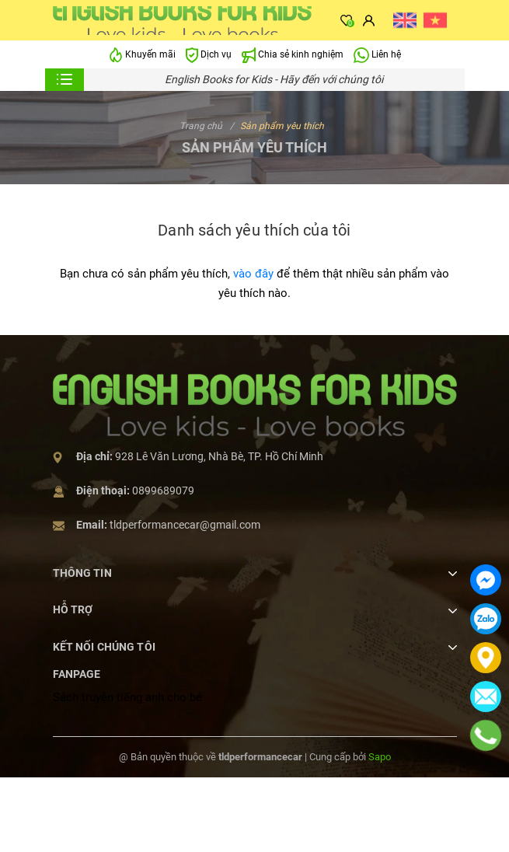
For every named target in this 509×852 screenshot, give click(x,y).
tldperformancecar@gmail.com (185, 525)
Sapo (379, 757)
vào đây (253, 274)
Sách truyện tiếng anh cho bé (127, 697)
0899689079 (163, 490)
